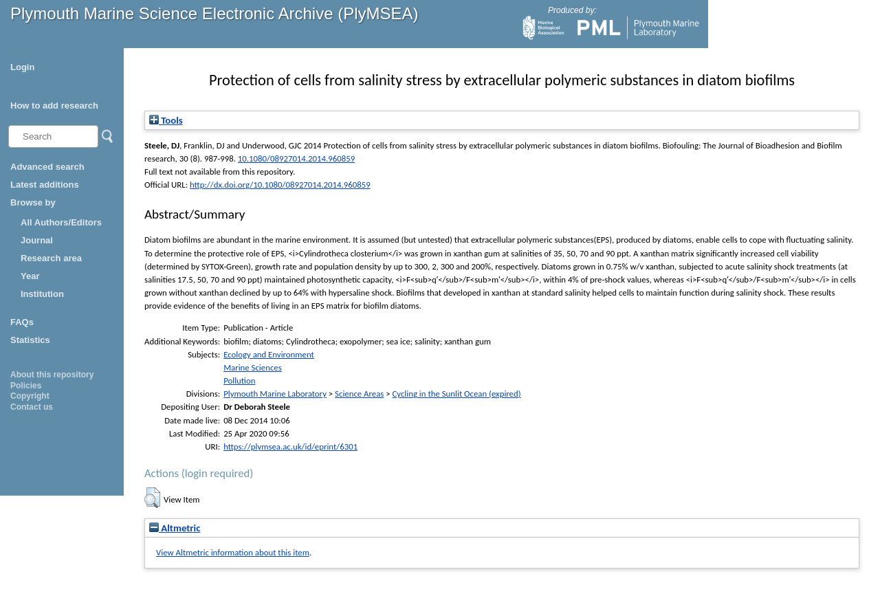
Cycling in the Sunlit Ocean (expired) (456, 393)
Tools (166, 120)
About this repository (52, 374)
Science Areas (359, 393)
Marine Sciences (252, 367)
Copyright (30, 396)
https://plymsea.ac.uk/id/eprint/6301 (290, 446)
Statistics (30, 340)
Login (22, 67)
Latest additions (44, 184)
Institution (42, 294)
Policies (25, 385)
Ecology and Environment (268, 354)
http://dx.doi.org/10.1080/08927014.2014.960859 (280, 184)
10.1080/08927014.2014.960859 (296, 158)
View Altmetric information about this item (232, 552)
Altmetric (174, 528)
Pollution (239, 380)
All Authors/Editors (61, 222)
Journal (37, 240)
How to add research (54, 105)
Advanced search (47, 167)
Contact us (31, 407)
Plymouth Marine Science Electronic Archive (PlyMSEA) (214, 13)
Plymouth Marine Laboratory (275, 393)
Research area (51, 258)
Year (30, 276)
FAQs (22, 322)
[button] (152, 497)
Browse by (33, 202)
